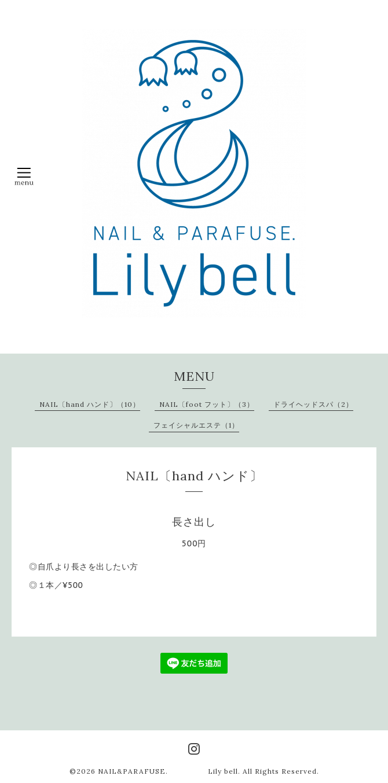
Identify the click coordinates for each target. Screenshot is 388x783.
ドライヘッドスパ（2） (313, 404)
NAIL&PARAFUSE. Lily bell (168, 771)
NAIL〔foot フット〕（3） (206, 404)
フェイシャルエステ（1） (196, 425)
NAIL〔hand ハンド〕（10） (89, 404)
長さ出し (194, 521)
